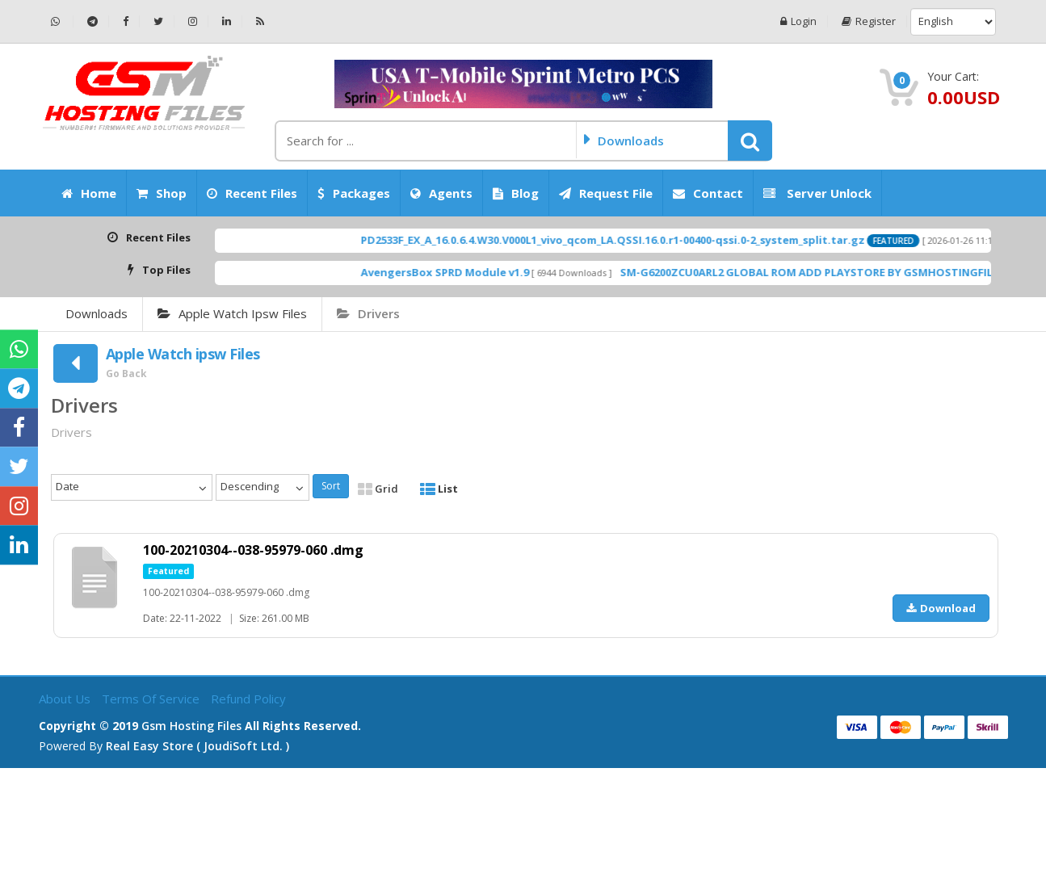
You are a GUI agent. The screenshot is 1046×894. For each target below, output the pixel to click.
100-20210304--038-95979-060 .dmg (253, 550)
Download (941, 608)
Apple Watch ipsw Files (232, 313)
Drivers (368, 313)
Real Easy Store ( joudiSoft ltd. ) (197, 745)
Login (798, 21)
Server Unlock (817, 193)
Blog (516, 193)
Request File (606, 193)
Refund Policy (248, 698)
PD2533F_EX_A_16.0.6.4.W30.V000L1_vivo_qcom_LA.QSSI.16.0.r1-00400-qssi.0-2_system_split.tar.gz (640, 240)
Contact (708, 193)
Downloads (96, 313)
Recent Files (252, 193)
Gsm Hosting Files (191, 725)
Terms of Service (152, 698)
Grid (378, 488)
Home (88, 193)
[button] (750, 140)
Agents (441, 193)
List (439, 488)
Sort (330, 486)
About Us (66, 698)
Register (869, 21)
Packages (353, 193)
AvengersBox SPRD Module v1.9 (472, 272)
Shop (162, 193)
